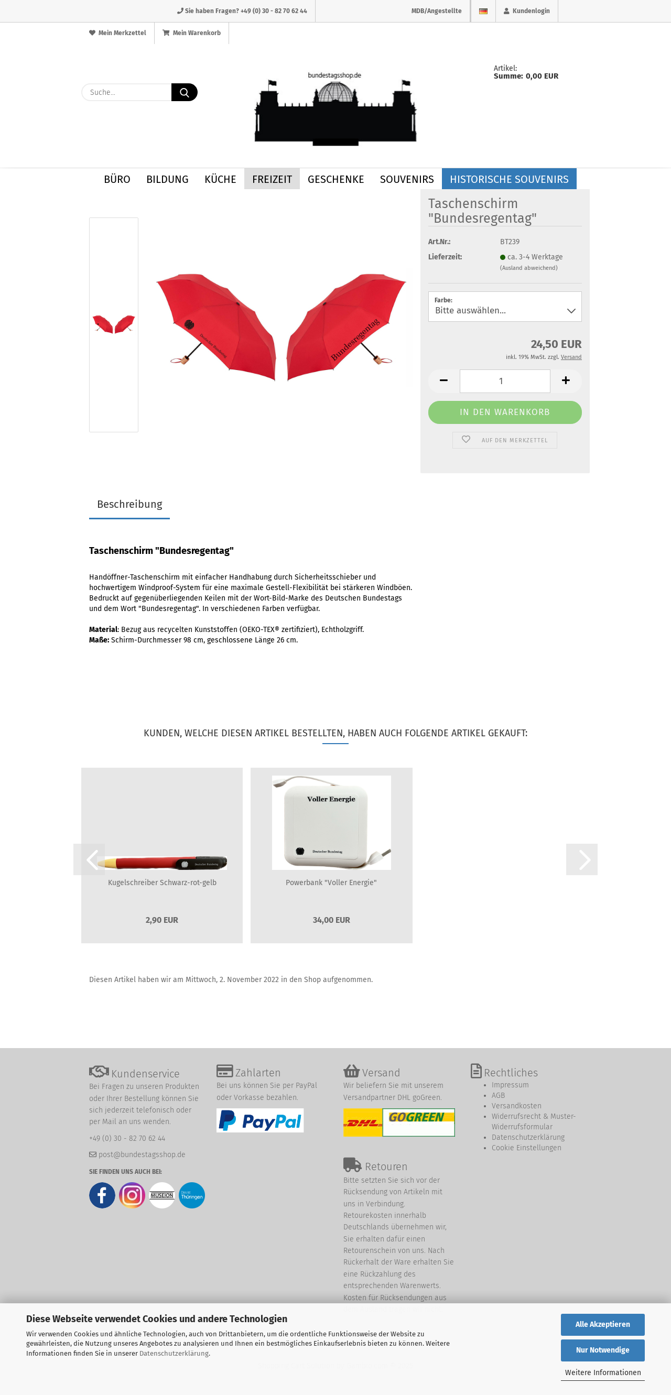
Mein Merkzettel (117, 33)
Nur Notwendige (603, 1350)
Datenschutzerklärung (174, 1353)
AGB (498, 1095)
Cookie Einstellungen (526, 1147)
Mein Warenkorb (192, 33)
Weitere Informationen (603, 1372)
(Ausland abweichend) (529, 268)
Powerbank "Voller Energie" (331, 882)
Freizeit (272, 179)
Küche (220, 179)
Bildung (167, 179)
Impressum (510, 1085)
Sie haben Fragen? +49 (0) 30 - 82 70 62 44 (242, 11)
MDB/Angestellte (437, 11)
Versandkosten (517, 1106)
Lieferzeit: (445, 257)
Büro (117, 179)
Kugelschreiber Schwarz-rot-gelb (162, 882)
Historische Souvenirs (509, 179)
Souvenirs (407, 179)
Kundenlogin (527, 11)
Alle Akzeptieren (603, 1324)
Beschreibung (129, 504)
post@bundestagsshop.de (142, 1154)
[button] (444, 381)
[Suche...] (184, 92)
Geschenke (336, 179)
